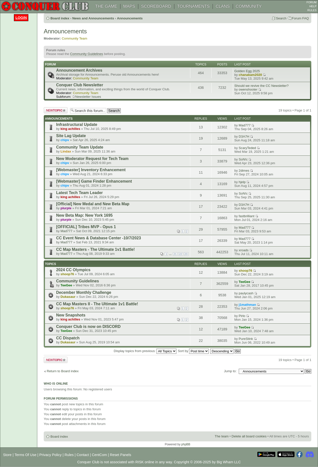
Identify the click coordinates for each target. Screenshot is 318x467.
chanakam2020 (250, 75)
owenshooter (248, 89)
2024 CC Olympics (73, 270)
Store (7, 455)
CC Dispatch (68, 338)
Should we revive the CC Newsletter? (261, 86)
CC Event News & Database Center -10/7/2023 (98, 238)
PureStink (246, 339)
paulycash (246, 293)
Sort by (193, 351)
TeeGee (66, 285)
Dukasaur (68, 297)
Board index (59, 18)
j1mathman (247, 305)
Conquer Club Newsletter (79, 85)
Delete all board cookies (249, 436)
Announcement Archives (79, 70)
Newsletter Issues (88, 97)
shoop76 (67, 274)
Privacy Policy (50, 455)
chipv (65, 140)
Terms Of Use (25, 455)
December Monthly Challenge (83, 292)
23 (186, 254)
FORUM (312, 2)
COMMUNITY (249, 6)
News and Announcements (93, 18)
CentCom (99, 455)
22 (180, 254)
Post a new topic (56, 110)
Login (21, 18)
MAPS (129, 6)
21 (175, 254)
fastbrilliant (246, 216)
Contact (83, 455)
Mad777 (245, 125)
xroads (244, 250)
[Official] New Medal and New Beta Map (92, 204)
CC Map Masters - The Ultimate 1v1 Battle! (95, 249)
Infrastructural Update (76, 124)
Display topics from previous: (145, 351)
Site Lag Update (71, 136)
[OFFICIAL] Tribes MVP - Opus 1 (86, 227)
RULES (312, 10)
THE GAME (106, 6)
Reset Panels (120, 455)
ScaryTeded (247, 148)
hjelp (242, 182)
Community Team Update (79, 147)
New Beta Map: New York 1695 (84, 215)
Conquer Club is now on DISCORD (88, 326)
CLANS (223, 6)
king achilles (70, 129)
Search (281, 18)
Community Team (74, 38)
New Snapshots (70, 315)
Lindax (66, 151)
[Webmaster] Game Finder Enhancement (94, 181)
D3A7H (244, 136)
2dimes (244, 170)
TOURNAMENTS (193, 6)
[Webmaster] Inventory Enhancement (90, 170)
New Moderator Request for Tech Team (92, 158)
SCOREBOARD (156, 6)
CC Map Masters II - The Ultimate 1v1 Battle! (97, 304)
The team (222, 436)
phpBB (185, 444)
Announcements (130, 18)
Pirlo (242, 316)
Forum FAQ (300, 18)
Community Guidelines (86, 54)
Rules (69, 455)
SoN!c (243, 159)
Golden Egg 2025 (247, 71)
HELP (313, 6)
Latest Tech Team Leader (79, 193)
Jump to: (230, 371)
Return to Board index (63, 371)
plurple (66, 208)
